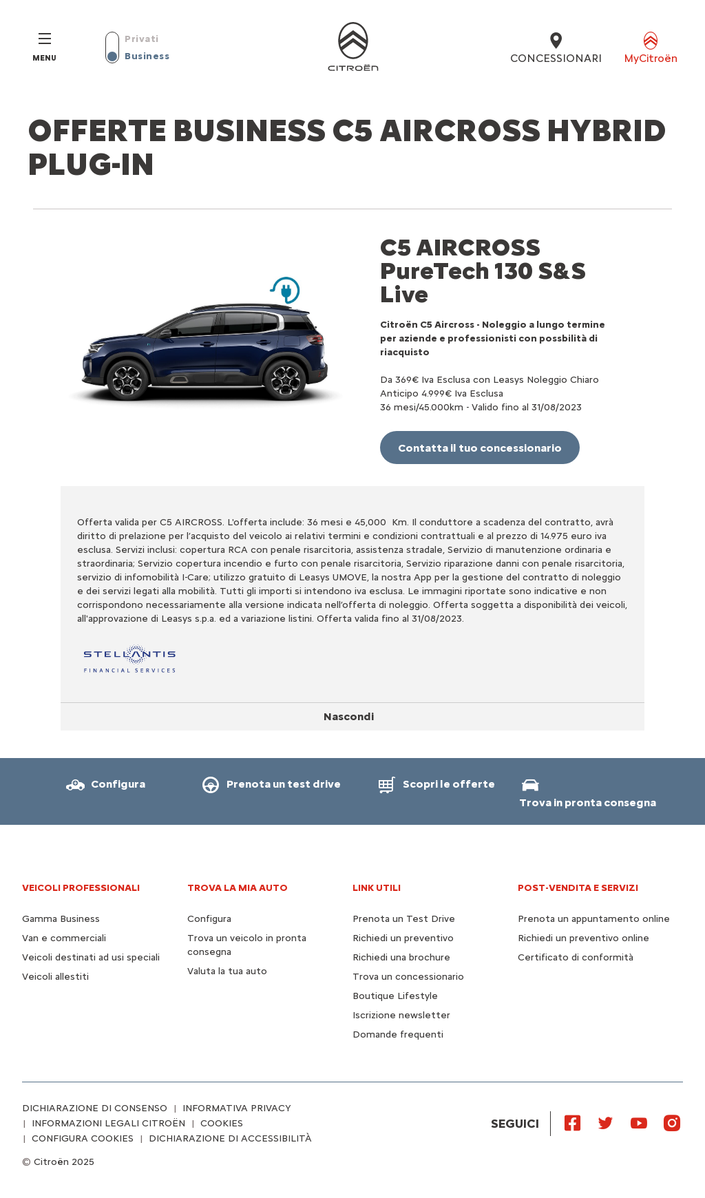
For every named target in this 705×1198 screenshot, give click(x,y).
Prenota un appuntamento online (594, 919)
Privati (142, 39)
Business (147, 56)
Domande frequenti (397, 1034)
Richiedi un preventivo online (583, 938)
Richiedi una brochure (401, 957)
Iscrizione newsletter (401, 1015)
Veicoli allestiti (55, 976)
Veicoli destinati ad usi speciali (91, 957)
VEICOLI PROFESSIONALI (81, 888)
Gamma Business (61, 919)
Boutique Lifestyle (395, 996)
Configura (209, 919)
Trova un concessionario (408, 976)
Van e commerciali (64, 938)
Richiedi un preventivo (403, 938)
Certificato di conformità (575, 957)
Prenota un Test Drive (403, 919)
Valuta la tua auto (227, 971)
